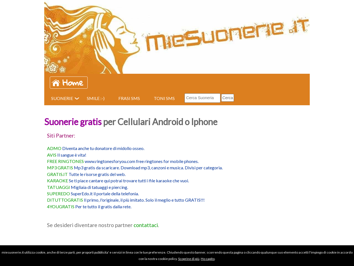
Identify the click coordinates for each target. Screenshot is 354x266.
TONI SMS (164, 98)
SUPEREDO (58, 193)
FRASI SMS (129, 98)
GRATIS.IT (57, 174)
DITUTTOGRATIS (65, 199)
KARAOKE (57, 180)
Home (73, 83)
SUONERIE (62, 98)
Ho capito (208, 259)
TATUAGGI (58, 187)
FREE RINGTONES (65, 161)
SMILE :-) (96, 98)
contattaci (146, 225)
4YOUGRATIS (60, 206)
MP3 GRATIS (60, 167)
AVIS (51, 154)
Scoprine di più (188, 259)
